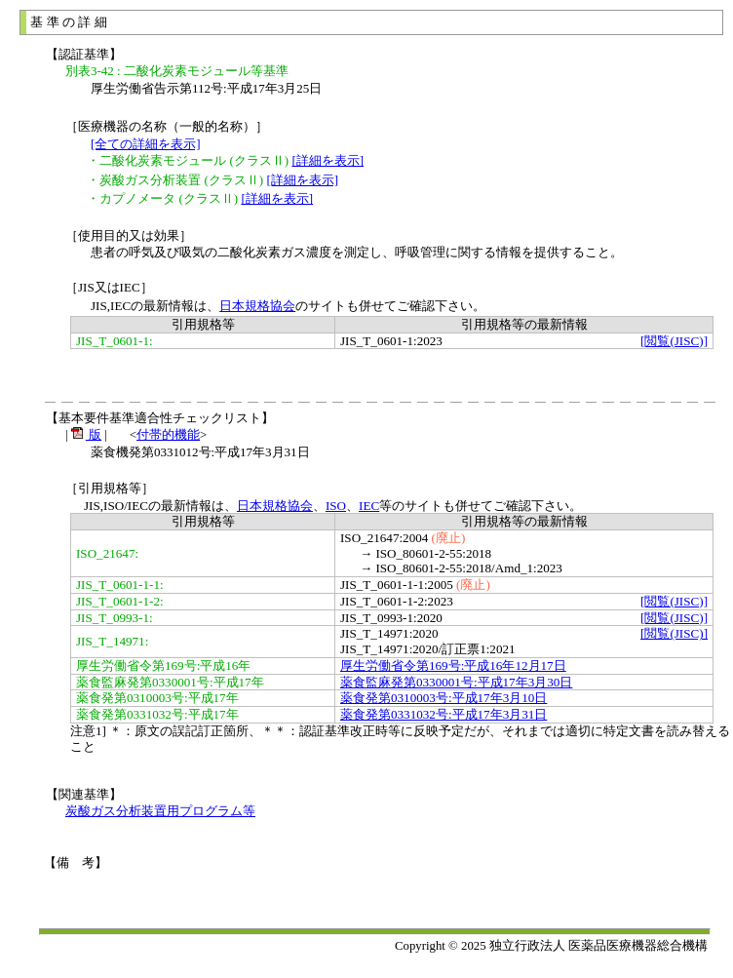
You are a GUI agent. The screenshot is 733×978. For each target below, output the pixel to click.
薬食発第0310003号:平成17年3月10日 (443, 697)
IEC (369, 505)
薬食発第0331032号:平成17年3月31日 (443, 714)
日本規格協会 (257, 305)
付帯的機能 (168, 434)
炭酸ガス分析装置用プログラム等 (160, 810)
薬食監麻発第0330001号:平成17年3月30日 (456, 682)
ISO (336, 505)
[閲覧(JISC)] (674, 340)
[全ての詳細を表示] (146, 144)
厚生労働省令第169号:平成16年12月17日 (453, 665)
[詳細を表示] (327, 160)
